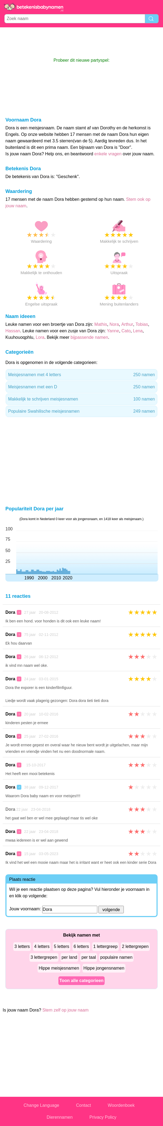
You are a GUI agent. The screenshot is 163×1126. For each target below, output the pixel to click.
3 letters (22, 946)
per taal (88, 957)
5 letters (61, 946)
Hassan (12, 331)
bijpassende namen (89, 337)
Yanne (113, 331)
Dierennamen (60, 1117)
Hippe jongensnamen (104, 968)
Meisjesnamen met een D (81, 387)
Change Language (41, 1105)
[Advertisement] (81, 42)
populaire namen (116, 957)
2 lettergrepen (135, 946)
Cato (126, 331)
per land (69, 957)
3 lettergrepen (44, 957)
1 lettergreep (105, 946)
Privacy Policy (103, 1117)
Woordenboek (121, 1105)
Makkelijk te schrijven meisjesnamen (81, 399)
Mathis (100, 324)
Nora (114, 324)
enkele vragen (108, 154)
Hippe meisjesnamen (59, 968)
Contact (83, 1105)
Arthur (127, 324)
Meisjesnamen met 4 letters (81, 375)
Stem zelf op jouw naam (65, 1010)
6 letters (81, 946)
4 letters (41, 946)
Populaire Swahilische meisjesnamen (81, 411)
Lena (138, 331)
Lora (40, 337)
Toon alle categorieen (81, 980)
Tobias (141, 324)
